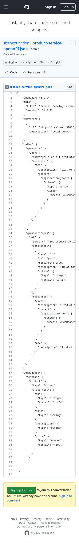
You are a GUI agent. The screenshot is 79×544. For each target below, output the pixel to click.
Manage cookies (50, 523)
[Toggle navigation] (5, 7)
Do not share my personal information (39, 526)
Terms (13, 519)
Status (48, 519)
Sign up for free (21, 490)
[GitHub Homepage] (26, 533)
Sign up (68, 7)
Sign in (50, 7)
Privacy (24, 519)
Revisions (35, 72)
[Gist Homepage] (26, 7)
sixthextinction (16, 42)
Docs (22, 523)
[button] (58, 63)
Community (63, 519)
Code (11, 72)
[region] (39, 284)
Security (37, 519)
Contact (32, 523)
